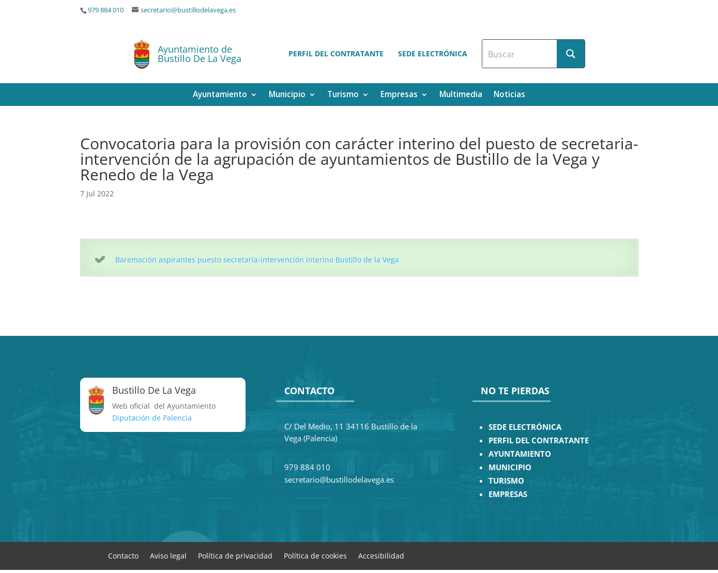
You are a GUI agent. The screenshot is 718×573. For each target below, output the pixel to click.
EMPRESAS (507, 494)
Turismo (343, 95)
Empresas (399, 95)
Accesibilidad (381, 555)
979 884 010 (106, 10)
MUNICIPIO (509, 467)
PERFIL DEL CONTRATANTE (538, 440)
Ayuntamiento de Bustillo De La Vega (199, 54)
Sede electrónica (432, 53)
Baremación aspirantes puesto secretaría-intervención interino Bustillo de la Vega (257, 260)
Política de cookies (315, 555)
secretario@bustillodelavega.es (188, 10)
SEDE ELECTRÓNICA (524, 427)
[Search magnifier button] (571, 54)
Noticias (509, 95)
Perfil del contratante (336, 53)
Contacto (123, 555)
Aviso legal (168, 555)
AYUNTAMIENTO (519, 453)
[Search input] (520, 53)
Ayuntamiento (220, 95)
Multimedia (460, 95)
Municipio (287, 95)
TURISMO (506, 480)
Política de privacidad (235, 555)
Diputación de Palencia (152, 418)
